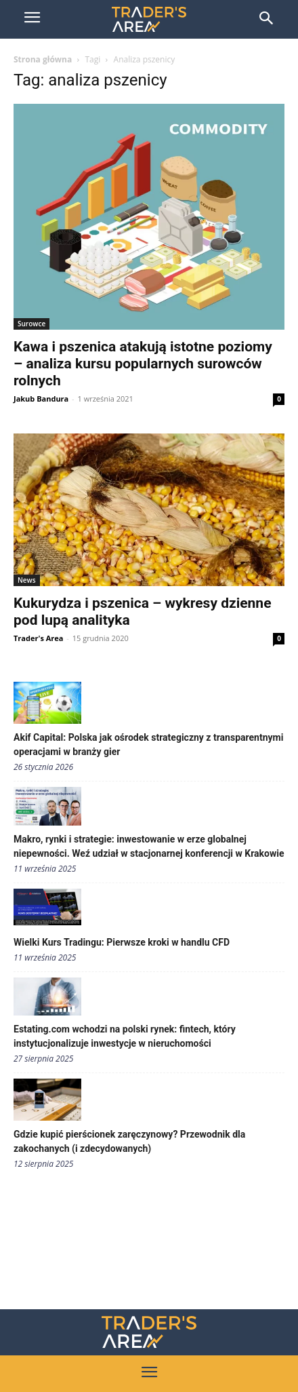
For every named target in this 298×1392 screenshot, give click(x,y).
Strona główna (43, 59)
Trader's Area (38, 638)
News (27, 580)
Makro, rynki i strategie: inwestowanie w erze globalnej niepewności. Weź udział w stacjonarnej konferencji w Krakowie (149, 846)
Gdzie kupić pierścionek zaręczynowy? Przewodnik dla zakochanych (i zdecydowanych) (129, 1141)
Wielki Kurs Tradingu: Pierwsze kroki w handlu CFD (122, 942)
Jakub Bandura (41, 398)
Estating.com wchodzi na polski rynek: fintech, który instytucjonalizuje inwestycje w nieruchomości (125, 1036)
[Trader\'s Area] (149, 19)
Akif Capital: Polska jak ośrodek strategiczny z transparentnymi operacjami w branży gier (148, 744)
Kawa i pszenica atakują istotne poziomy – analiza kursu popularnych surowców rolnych (143, 364)
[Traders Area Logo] (149, 1332)
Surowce (31, 323)
